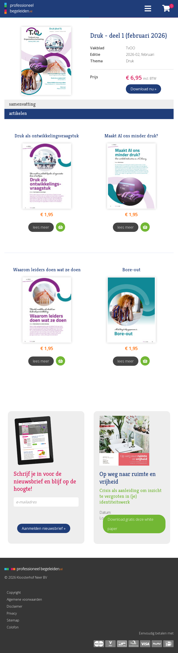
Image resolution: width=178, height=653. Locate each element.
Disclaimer (14, 606)
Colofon (13, 627)
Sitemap (13, 620)
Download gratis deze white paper (130, 524)
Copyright (14, 592)
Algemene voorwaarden (24, 599)
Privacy (12, 613)
